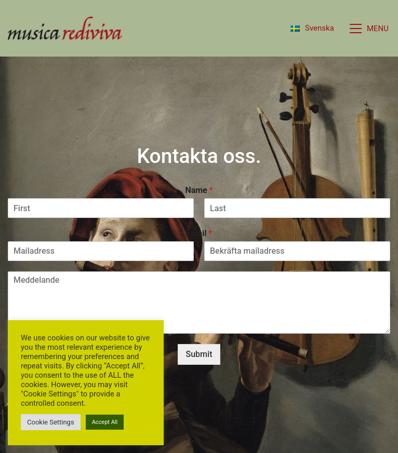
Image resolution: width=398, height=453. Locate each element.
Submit (199, 354)
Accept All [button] (105, 422)
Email (199, 233)
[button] (370, 28)
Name (199, 190)
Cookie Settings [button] (50, 422)
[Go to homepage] (65, 28)
